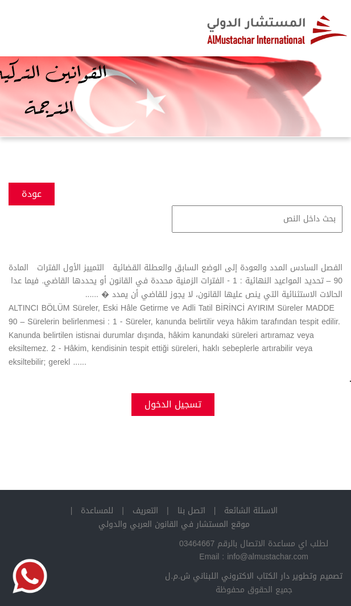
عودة (32, 194)
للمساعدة (97, 510)
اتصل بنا (191, 510)
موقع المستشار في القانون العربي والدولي (174, 524)
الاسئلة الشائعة (251, 510)
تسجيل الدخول (172, 404)
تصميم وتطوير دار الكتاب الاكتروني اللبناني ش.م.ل (253, 576)
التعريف (145, 510)
